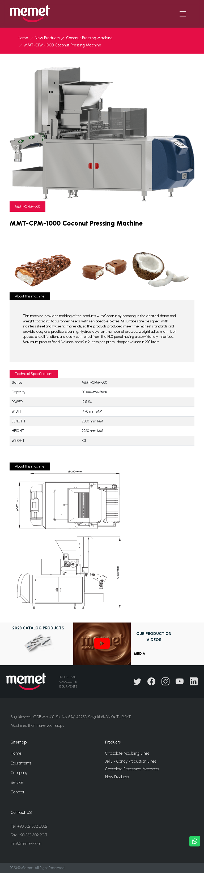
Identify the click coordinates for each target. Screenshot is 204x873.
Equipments (21, 763)
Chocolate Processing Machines (132, 769)
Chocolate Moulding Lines (127, 753)
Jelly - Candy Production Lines (130, 761)
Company (19, 772)
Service (17, 782)
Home (23, 38)
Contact (17, 792)
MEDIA (139, 654)
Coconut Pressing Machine (89, 38)
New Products (47, 38)
